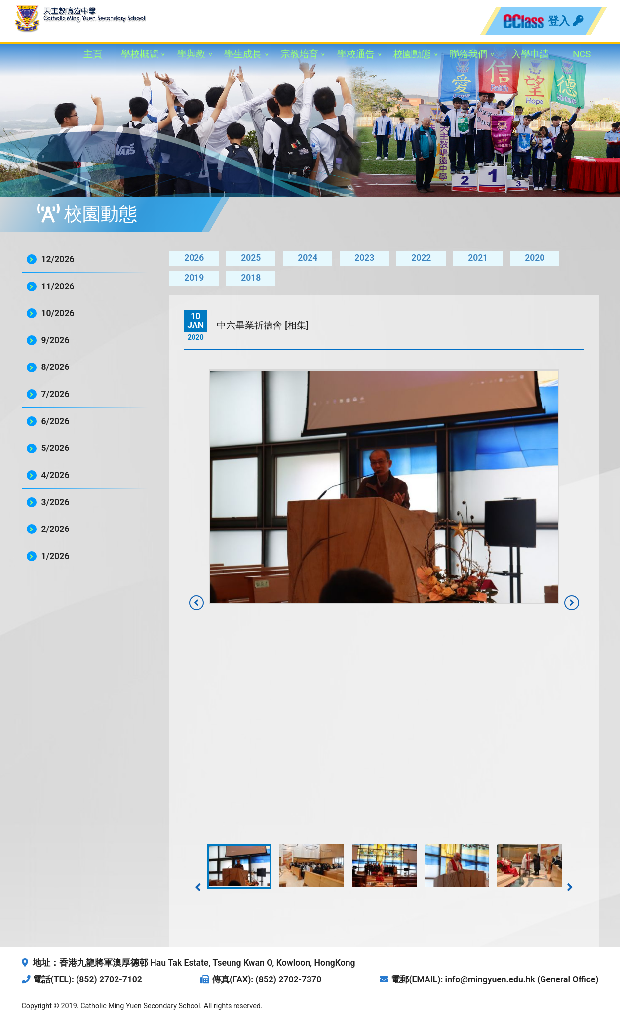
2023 (364, 258)
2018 (251, 278)
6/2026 (55, 421)
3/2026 (55, 502)
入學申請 (530, 54)
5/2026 (55, 448)
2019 (194, 278)
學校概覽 (139, 54)
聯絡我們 (468, 54)
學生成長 (243, 54)
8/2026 (55, 367)
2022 (421, 258)
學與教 (191, 54)
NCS (582, 54)
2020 (534, 258)
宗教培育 (299, 54)
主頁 (92, 54)
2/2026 (55, 529)
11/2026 (58, 286)
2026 (194, 258)
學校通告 (356, 54)
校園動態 (412, 54)
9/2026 (55, 340)
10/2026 (58, 313)
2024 (307, 258)
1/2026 (55, 556)
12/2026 (58, 259)
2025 (251, 258)
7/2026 (55, 394)
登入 (565, 20)
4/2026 (55, 475)
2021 (478, 258)
